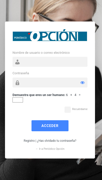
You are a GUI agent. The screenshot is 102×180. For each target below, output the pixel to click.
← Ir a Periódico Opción (50, 148)
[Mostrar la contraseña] (83, 83)
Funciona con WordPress (50, 36)
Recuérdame (80, 109)
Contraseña (20, 73)
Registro (29, 140)
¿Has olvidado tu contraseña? (56, 140)
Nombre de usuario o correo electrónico (41, 52)
